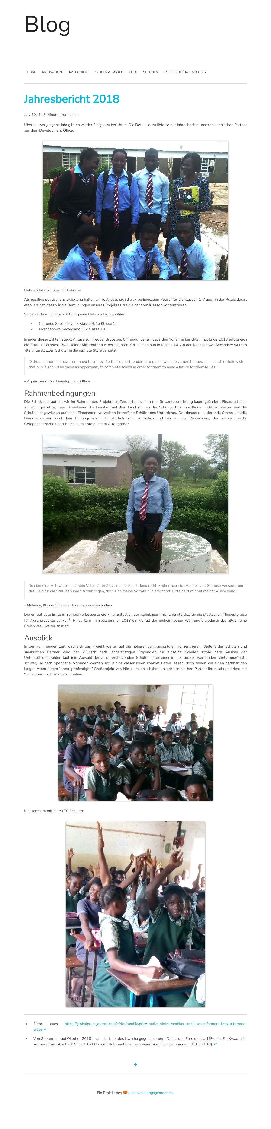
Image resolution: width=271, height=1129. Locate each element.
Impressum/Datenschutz (185, 72)
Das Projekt (78, 72)
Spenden (150, 72)
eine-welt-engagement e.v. (151, 1092)
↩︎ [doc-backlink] (44, 1029)
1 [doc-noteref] (69, 619)
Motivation (52, 72)
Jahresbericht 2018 (71, 99)
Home (32, 72)
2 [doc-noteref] (201, 619)
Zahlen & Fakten (108, 72)
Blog (133, 72)
